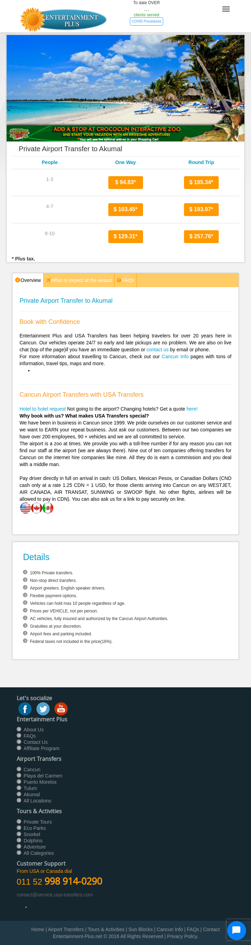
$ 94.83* (125, 182)
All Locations (37, 801)
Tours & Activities (106, 929)
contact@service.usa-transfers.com (55, 894)
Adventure (35, 847)
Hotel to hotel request (42, 409)
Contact (211, 929)
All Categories (39, 853)
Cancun (32, 769)
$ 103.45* (125, 209)
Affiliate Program (41, 748)
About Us (34, 729)
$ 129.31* (125, 236)
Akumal (32, 794)
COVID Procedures (146, 21)
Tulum (30, 788)
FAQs (30, 736)
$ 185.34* (202, 182)
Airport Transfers (66, 929)
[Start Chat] (236, 930)
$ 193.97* (202, 209)
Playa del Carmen (43, 776)
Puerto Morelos (40, 782)
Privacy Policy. (182, 936)
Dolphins (33, 840)
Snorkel (32, 834)
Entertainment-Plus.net (78, 936)
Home (37, 929)
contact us (158, 349)
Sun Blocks (140, 929)
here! (192, 409)
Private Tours (38, 822)
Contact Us (36, 742)
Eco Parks (35, 828)
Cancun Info (175, 356)
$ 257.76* (202, 236)
